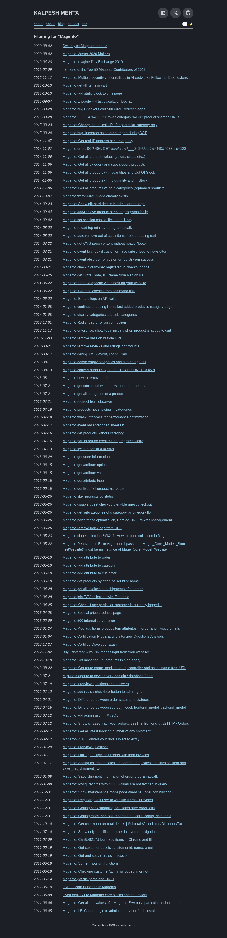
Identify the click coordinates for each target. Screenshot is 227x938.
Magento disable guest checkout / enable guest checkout (107, 504)
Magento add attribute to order (86, 557)
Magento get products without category (93, 433)
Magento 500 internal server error (89, 621)
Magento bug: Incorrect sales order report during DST (105, 133)
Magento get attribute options (85, 465)
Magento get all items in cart (85, 85)
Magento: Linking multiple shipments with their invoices (106, 755)
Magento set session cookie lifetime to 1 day (97, 220)
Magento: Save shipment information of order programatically (111, 776)
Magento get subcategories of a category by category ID (107, 512)
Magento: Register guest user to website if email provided (108, 800)
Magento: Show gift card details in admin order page (104, 204)
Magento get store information (86, 457)
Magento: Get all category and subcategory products (104, 164)
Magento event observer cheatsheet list (93, 425)
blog (61, 24)
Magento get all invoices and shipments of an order (103, 589)
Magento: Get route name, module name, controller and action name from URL (124, 668)
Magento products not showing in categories (97, 409)
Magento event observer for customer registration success (108, 259)
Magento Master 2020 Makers (86, 54)
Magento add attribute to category (89, 565)
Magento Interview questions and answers (96, 684)
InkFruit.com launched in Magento (89, 887)
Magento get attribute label (83, 480)
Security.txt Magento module (85, 46)
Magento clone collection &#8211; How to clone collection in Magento (117, 536)
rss (84, 24)
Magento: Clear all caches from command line (99, 291)
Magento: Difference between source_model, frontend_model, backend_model (124, 707)
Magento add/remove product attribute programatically (105, 212)
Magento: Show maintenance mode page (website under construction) (118, 792)
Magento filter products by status (88, 496)
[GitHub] (188, 13)
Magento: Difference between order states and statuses (106, 700)
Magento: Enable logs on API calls (89, 299)
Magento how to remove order (86, 378)
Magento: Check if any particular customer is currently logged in (112, 605)
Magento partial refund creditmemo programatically (103, 441)
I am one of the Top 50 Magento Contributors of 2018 (104, 69)
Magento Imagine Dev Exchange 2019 (93, 62)
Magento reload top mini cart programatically (98, 228)
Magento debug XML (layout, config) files (95, 354)
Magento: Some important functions (91, 863)
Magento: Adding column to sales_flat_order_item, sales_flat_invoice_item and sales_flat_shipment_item (124, 766)
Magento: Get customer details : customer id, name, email (108, 847)
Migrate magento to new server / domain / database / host (108, 676)
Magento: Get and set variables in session (96, 855)
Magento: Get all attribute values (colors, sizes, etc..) (104, 157)
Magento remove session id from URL (92, 338)
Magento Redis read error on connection (94, 322)
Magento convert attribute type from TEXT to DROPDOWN (109, 370)
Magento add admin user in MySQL (90, 715)
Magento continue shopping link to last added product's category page (117, 307)
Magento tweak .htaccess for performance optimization (106, 417)
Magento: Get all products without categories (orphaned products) (114, 188)
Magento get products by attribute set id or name (101, 581)
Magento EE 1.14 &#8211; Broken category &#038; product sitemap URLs (121, 117)
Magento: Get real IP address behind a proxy (98, 141)
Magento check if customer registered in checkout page (106, 267)
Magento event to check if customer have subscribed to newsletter (114, 251)
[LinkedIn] (163, 13)
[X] (175, 13)
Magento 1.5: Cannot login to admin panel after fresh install (109, 911)
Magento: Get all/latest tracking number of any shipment (107, 731)
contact (73, 24)
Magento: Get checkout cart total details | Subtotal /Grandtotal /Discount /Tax (123, 824)
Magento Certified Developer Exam (90, 644)
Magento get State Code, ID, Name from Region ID (103, 275)
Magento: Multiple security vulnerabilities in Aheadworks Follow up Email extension (127, 77)
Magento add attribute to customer (90, 573)
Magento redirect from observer (87, 401)
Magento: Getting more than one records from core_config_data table (117, 816)
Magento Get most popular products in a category (101, 660)
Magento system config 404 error (88, 449)
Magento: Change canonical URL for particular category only (110, 125)
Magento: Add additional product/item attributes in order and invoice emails (121, 628)
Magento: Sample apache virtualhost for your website (104, 283)
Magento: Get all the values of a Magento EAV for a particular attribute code (122, 903)
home (38, 24)
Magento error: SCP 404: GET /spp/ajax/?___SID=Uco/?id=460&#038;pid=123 (124, 149)
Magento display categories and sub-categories (100, 315)
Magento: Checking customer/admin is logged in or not (105, 871)
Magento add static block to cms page (92, 93)
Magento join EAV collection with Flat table (96, 597)
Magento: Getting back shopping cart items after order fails (109, 808)
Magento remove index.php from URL (92, 528)
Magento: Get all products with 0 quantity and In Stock (105, 180)
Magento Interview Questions (85, 747)
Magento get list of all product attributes (93, 488)
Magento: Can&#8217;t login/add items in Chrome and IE (108, 839)
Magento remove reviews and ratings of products (101, 346)
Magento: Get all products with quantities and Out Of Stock (109, 172)
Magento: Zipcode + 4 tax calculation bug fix (97, 101)
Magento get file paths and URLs (88, 879)
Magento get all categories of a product (93, 394)
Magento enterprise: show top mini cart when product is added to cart (117, 330)
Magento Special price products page (92, 613)
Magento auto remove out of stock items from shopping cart (109, 236)
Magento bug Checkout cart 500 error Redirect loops (104, 109)
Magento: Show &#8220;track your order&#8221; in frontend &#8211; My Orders (126, 723)
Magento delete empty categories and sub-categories (104, 362)
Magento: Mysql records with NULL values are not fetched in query (115, 784)
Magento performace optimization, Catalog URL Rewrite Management (117, 520)
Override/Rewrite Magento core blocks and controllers (105, 895)
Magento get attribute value (84, 473)
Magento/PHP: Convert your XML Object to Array (101, 739)
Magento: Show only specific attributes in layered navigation (110, 832)
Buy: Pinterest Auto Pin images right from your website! (106, 652)
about (50, 24)
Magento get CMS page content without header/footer (105, 243)
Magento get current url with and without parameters (104, 386)
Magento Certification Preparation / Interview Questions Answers (113, 636)
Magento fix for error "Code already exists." (96, 196)
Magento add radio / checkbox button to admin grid (102, 692)
